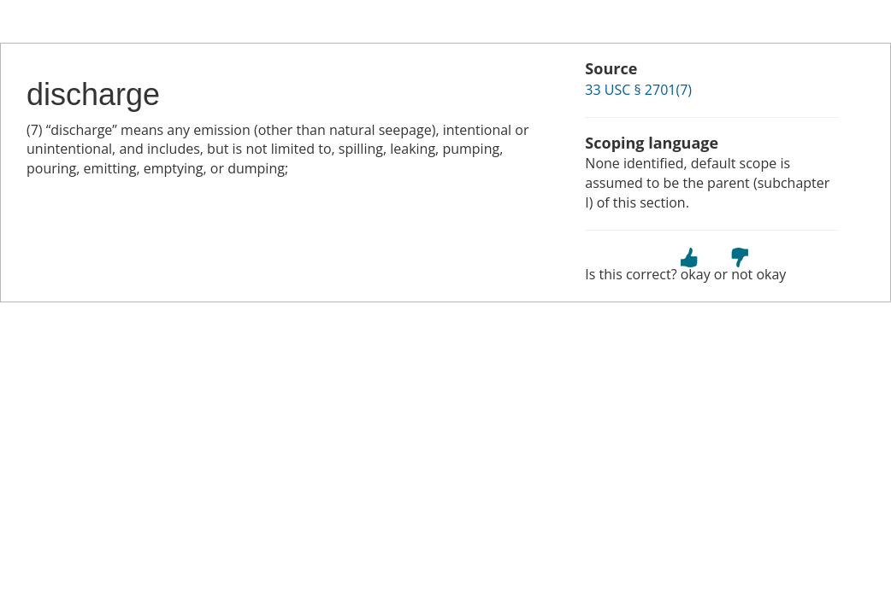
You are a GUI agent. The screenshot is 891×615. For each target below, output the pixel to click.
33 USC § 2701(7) (638, 89)
